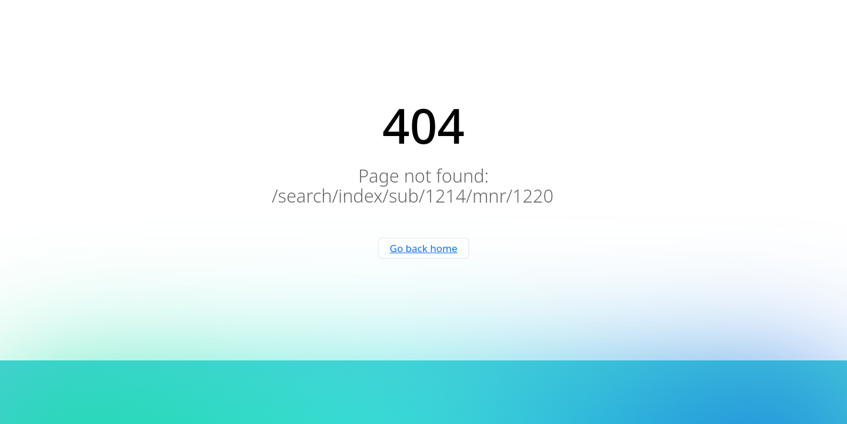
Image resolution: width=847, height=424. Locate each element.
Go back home (424, 248)
